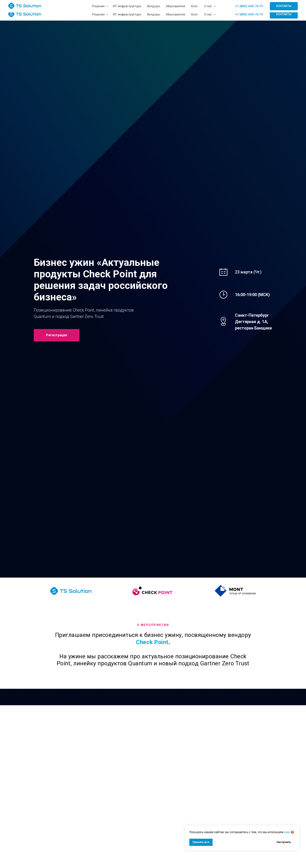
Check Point (152, 642)
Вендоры (153, 14)
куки (287, 832)
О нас (208, 14)
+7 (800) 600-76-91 (249, 14)
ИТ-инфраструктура (127, 14)
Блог (194, 14)
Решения (98, 14)
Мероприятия (175, 14)
